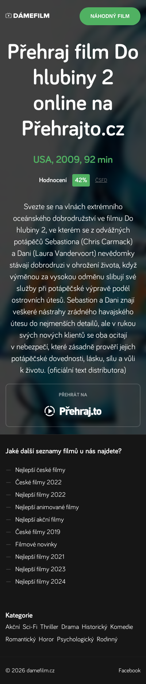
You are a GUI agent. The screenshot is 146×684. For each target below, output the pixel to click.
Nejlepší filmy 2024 (35, 582)
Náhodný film (110, 16)
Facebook (130, 670)
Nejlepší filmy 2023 (35, 569)
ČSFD (101, 180)
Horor (48, 639)
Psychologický (77, 639)
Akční (14, 627)
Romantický (22, 639)
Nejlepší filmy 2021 (34, 557)
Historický (96, 627)
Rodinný (108, 639)
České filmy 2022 (33, 482)
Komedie (123, 627)
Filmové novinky (31, 544)
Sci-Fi (31, 627)
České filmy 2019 (32, 532)
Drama (71, 627)
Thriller (50, 627)
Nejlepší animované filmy (42, 507)
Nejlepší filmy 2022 (35, 495)
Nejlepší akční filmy (34, 520)
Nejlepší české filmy (35, 470)
